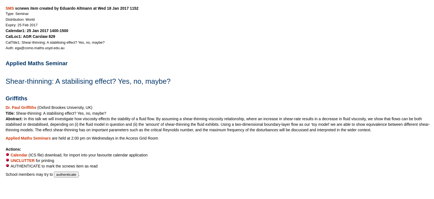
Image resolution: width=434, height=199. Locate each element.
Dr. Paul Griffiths (21, 107)
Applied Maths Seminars (29, 138)
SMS (10, 8)
